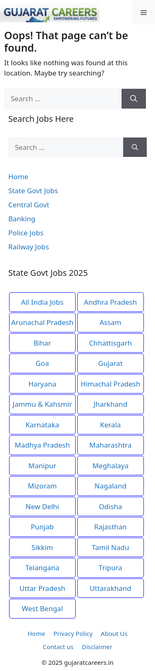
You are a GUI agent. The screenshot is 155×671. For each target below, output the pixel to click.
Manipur (42, 465)
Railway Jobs (28, 246)
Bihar (42, 343)
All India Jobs (42, 302)
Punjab (42, 526)
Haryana (42, 384)
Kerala (110, 424)
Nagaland (110, 486)
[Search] (134, 99)
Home (18, 176)
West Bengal (42, 608)
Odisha (110, 506)
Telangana (42, 567)
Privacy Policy (73, 633)
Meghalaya (110, 465)
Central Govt (28, 204)
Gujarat (110, 363)
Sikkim (42, 547)
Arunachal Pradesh (42, 322)
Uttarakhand (110, 588)
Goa (42, 363)
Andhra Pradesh (110, 302)
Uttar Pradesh (42, 588)
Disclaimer (97, 647)
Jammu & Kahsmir (42, 404)
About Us (114, 633)
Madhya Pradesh (42, 445)
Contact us (58, 647)
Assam (111, 322)
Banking (22, 218)
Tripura (110, 567)
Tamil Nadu (110, 547)
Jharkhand (110, 404)
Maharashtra (110, 445)
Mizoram (42, 486)
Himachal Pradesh (111, 384)
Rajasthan (110, 526)
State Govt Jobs (33, 190)
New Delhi (42, 506)
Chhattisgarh (110, 343)
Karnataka (42, 424)
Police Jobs (25, 232)
